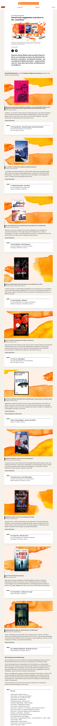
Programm (20, 7)
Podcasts (37, 7)
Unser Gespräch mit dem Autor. (13, 413)
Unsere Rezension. (10, 120)
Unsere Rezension (9, 179)
